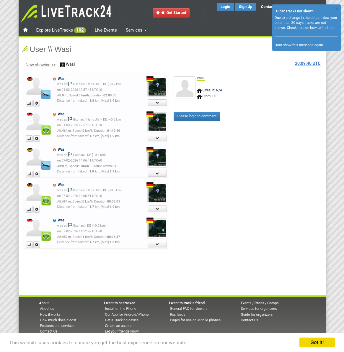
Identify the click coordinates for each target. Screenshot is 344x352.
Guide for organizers (257, 314)
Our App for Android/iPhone (127, 314)
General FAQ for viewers (189, 309)
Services (136, 30)
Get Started (171, 12)
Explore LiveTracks (61, 30)
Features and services (57, 326)
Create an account (119, 326)
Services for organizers (259, 309)
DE (214, 96)
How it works (50, 314)
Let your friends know (122, 331)
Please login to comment (197, 116)
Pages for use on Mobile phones (195, 320)
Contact (268, 6)
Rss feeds (177, 314)
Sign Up (245, 6)
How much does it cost (58, 320)
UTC (307, 63)
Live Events (106, 30)
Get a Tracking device (122, 320)
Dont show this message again (299, 45)
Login (225, 6)
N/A (219, 90)
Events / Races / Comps (260, 303)
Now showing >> (41, 64)
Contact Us (49, 331)
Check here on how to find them (311, 28)
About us (47, 309)
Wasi (61, 79)
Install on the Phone (120, 309)
